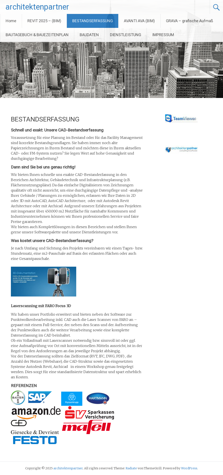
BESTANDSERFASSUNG (92, 21)
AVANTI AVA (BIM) (139, 21)
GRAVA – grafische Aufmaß (189, 21)
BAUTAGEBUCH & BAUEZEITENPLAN (37, 34)
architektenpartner (37, 7)
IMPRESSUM (163, 34)
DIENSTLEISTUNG (125, 34)
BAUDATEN (89, 34)
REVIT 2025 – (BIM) (44, 21)
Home (11, 21)
